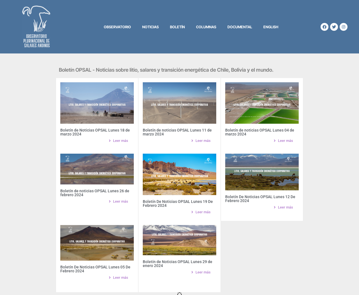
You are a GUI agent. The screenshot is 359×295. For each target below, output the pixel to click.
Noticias (150, 27)
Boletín (177, 27)
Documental (239, 27)
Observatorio (117, 27)
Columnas (206, 27)
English (270, 27)
